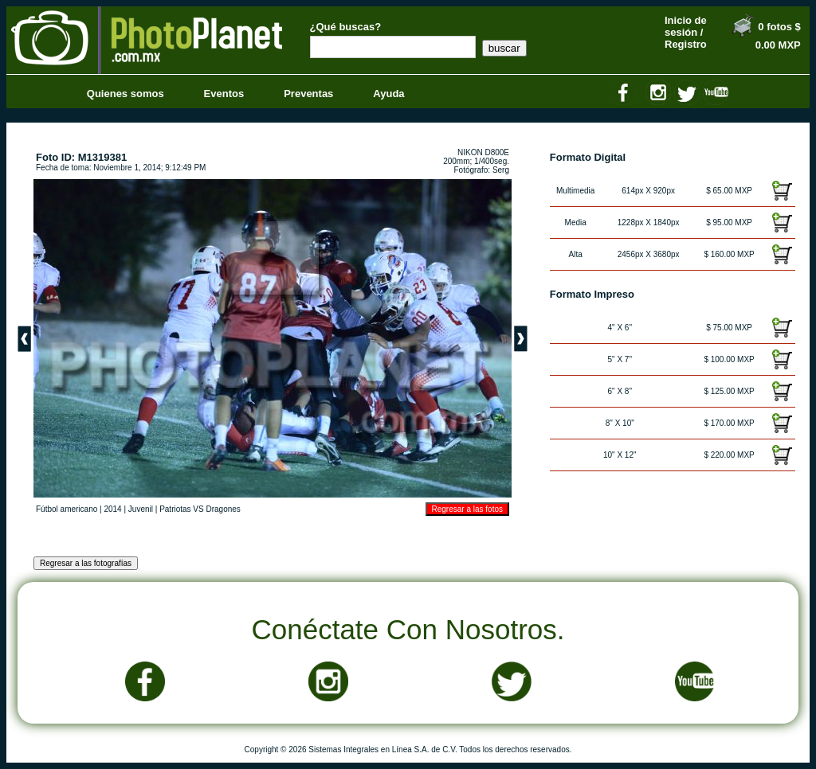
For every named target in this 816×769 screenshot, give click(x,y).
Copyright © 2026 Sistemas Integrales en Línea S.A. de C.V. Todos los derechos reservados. (408, 749)
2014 (112, 509)
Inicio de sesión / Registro (686, 32)
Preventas (308, 94)
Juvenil (140, 509)
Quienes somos (125, 94)
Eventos (224, 94)
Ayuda (388, 94)
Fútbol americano (66, 509)
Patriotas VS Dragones (200, 509)
